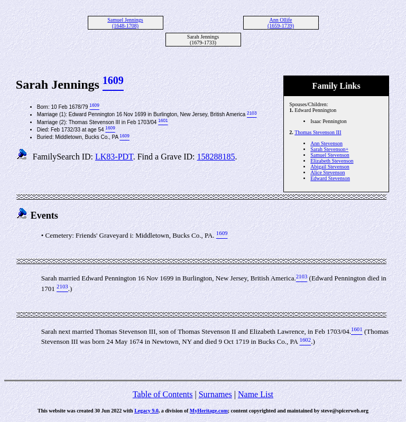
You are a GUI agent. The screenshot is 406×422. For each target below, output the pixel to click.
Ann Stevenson (326, 143)
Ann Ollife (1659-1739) (280, 23)
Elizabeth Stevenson (331, 161)
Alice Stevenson (327, 172)
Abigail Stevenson (329, 167)
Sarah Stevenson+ (329, 149)
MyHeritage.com (209, 411)
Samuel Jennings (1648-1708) (125, 23)
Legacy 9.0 (146, 411)
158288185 (216, 156)
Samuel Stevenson (329, 155)
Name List (255, 394)
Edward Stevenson (330, 178)
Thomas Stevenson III (317, 132)
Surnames (215, 394)
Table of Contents (163, 394)
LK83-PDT (114, 156)
